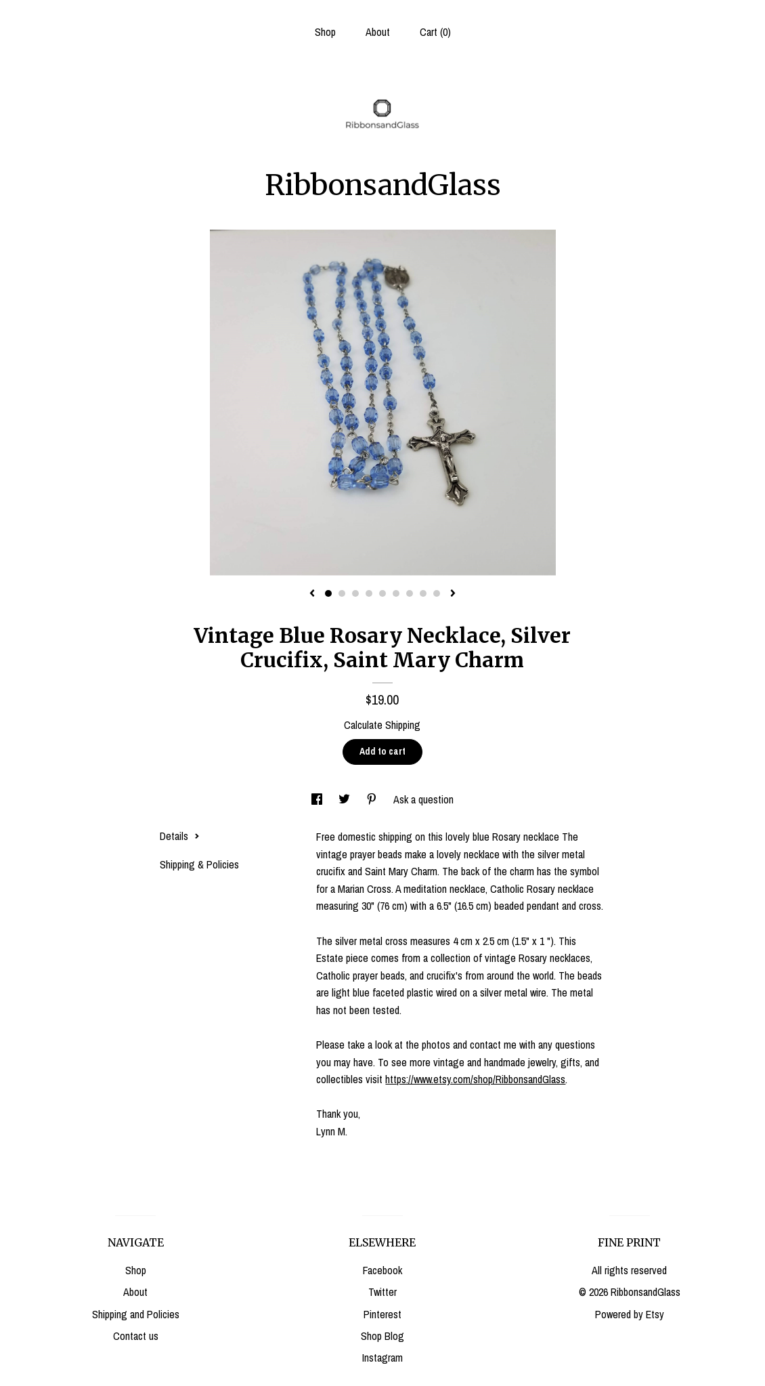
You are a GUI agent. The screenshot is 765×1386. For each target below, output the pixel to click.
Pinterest (382, 1314)
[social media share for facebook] (318, 799)
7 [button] (409, 593)
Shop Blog (382, 1335)
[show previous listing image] (312, 594)
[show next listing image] (453, 594)
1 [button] (328, 593)
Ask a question (423, 799)
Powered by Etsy (629, 1314)
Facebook (382, 1270)
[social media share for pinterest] (373, 799)
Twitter (382, 1291)
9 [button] (436, 593)
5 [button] (382, 593)
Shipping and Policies (135, 1314)
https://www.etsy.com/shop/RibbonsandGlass (475, 1079)
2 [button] (341, 593)
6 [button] (396, 593)
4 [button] (369, 593)
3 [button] (355, 593)
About (378, 31)
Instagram (382, 1357)
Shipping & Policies (199, 864)
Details (180, 835)
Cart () (435, 31)
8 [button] (423, 593)
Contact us (135, 1335)
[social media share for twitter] (345, 799)
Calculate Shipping (382, 724)
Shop (325, 31)
